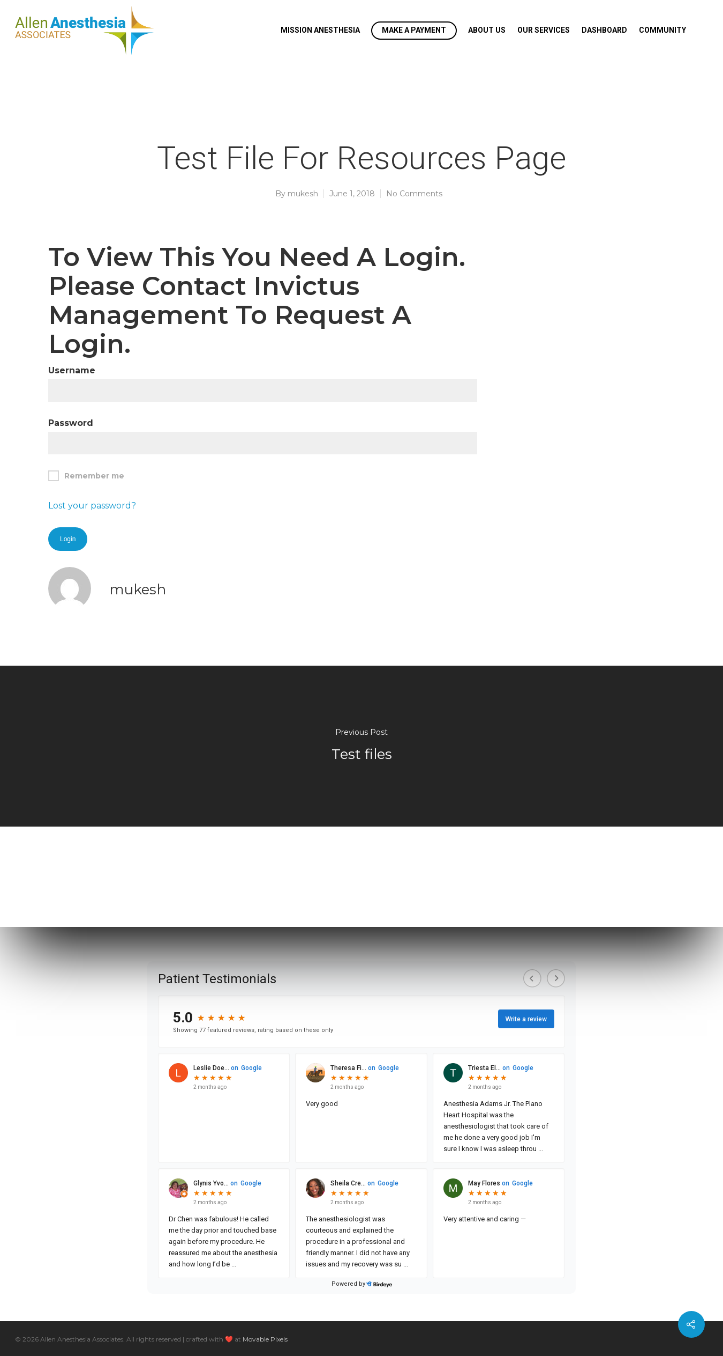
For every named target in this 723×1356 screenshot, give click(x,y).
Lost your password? (92, 505)
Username (71, 370)
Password (70, 423)
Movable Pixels (265, 1339)
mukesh (303, 193)
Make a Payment (414, 30)
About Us (487, 30)
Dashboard (604, 30)
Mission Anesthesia (320, 30)
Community (662, 30)
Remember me (86, 475)
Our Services (543, 30)
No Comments (414, 193)
